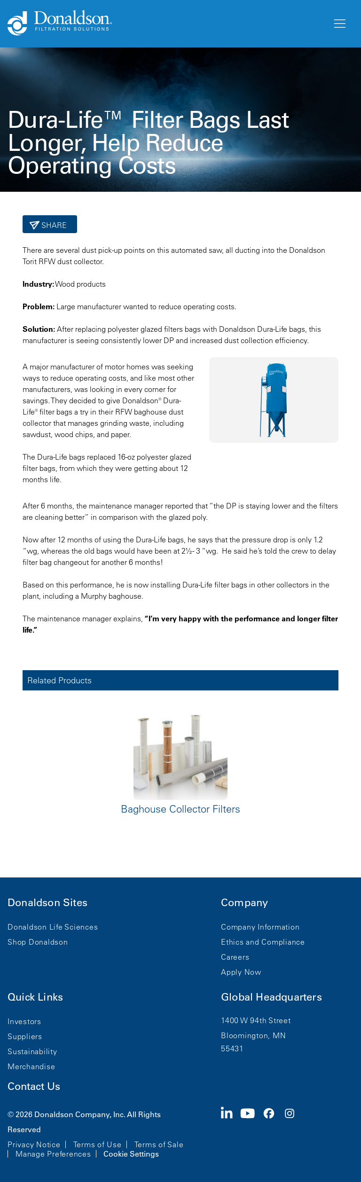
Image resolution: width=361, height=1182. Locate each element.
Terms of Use (97, 1144)
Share (53, 225)
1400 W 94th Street (256, 1020)
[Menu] (339, 24)
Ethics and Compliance (263, 942)
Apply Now (241, 972)
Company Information (260, 927)
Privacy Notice (34, 1144)
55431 (232, 1048)
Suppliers (25, 1036)
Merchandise (31, 1066)
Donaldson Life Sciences (53, 927)
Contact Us (34, 1086)
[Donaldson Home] (166, 23)
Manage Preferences (53, 1154)
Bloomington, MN (253, 1035)
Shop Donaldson (38, 942)
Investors (24, 1021)
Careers (235, 957)
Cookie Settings (131, 1154)
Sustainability (32, 1051)
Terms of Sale (159, 1144)
